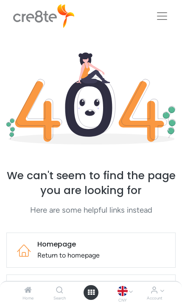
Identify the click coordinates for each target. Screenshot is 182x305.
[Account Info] (154, 290)
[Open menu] (91, 292)
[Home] (28, 290)
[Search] (60, 290)
